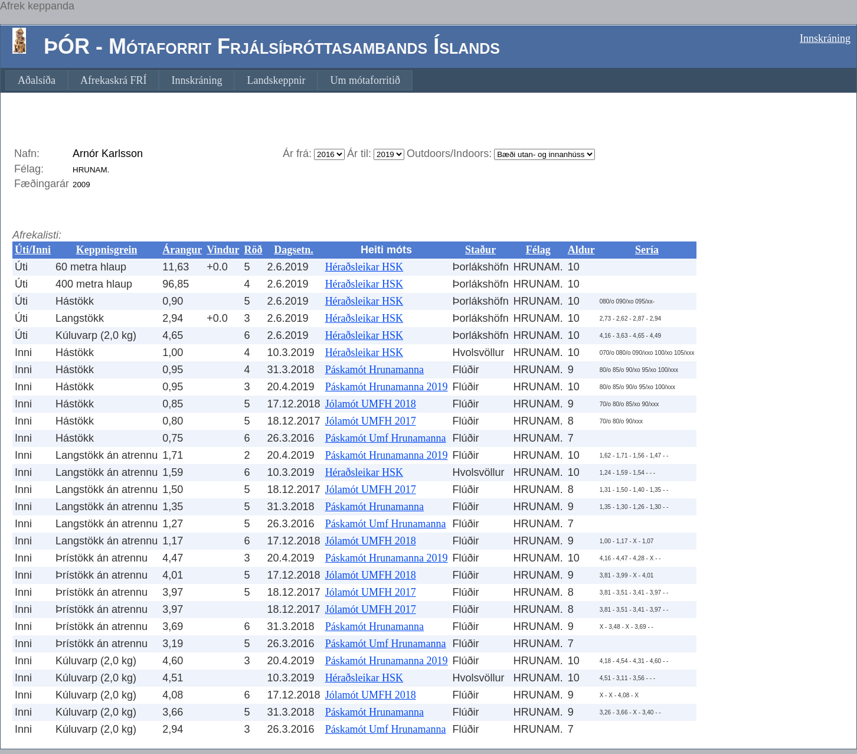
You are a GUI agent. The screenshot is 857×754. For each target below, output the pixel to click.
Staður (480, 250)
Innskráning (825, 38)
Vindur (223, 250)
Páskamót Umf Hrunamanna (385, 438)
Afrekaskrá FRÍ (113, 80)
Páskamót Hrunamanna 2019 (386, 387)
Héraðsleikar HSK (364, 267)
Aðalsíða (36, 80)
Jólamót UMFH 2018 (370, 404)
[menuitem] (36, 80)
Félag (538, 250)
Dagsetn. (293, 250)
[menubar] (209, 80)
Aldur (581, 250)
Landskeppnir (276, 80)
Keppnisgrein (107, 250)
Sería (647, 250)
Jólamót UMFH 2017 (370, 421)
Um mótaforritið (365, 80)
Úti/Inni (33, 250)
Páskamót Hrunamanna (374, 370)
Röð (253, 250)
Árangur (182, 250)
